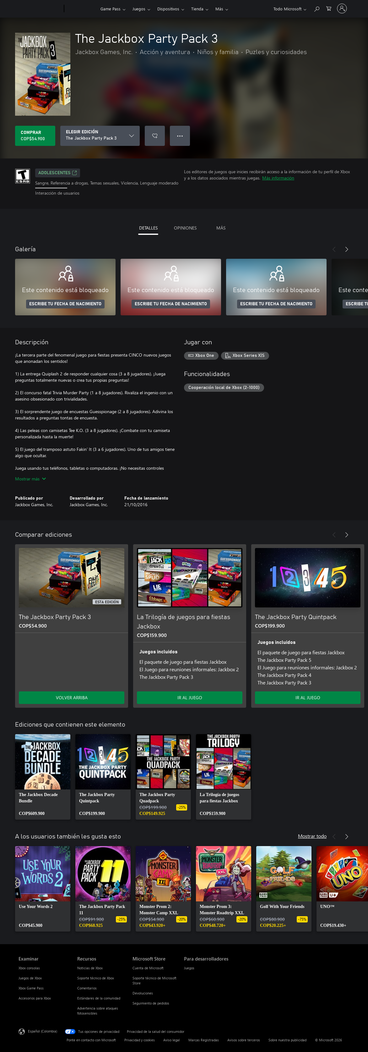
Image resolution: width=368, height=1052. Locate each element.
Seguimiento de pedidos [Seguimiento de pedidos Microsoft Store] (151, 1003)
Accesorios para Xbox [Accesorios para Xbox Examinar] (35, 998)
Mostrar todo (312, 836)
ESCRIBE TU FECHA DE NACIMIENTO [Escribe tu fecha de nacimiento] (65, 304)
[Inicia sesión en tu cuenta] (341, 8)
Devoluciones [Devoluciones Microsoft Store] (143, 993)
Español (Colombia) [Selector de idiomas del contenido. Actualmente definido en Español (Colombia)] (42, 1031)
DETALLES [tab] (148, 228)
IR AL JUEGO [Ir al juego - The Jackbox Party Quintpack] (307, 697)
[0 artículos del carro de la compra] (328, 8)
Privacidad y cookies (139, 1040)
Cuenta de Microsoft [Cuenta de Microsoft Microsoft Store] (148, 968)
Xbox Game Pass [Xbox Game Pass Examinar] (31, 988)
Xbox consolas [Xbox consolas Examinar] (29, 968)
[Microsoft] (40, 8)
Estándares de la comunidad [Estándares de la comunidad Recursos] (98, 998)
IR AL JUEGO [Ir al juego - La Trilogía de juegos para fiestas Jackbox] (189, 697)
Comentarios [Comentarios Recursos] (87, 988)
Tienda (197, 8)
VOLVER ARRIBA (72, 697)
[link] (42, 777)
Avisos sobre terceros (243, 1040)
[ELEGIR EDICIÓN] (100, 136)
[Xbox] (81, 8)
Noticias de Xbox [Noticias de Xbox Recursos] (90, 968)
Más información (278, 178)
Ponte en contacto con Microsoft (91, 1040)
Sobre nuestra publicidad (287, 1040)
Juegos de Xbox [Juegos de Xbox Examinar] (30, 978)
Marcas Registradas (203, 1040)
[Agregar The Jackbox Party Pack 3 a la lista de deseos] (155, 136)
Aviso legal (171, 1040)
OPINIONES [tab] (185, 228)
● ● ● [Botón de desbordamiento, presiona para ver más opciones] (180, 135)
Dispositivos (168, 8)
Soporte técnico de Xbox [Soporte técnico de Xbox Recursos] (95, 978)
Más (219, 8)
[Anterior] (334, 249)
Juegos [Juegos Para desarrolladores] (189, 968)
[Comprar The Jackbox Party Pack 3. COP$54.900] (35, 136)
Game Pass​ (110, 8)
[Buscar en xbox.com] (316, 8)
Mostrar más (30, 479)
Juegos (139, 8)
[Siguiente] (346, 249)
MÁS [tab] (220, 228)
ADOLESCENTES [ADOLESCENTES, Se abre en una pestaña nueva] (57, 172)
